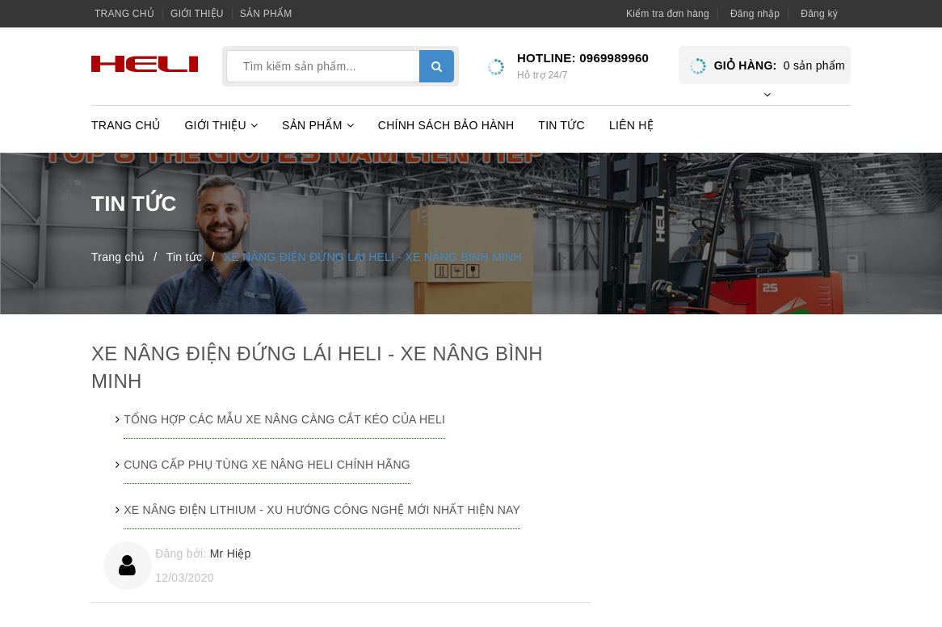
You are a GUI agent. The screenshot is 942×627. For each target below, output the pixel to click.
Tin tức (561, 125)
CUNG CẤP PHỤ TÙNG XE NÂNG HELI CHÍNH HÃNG (267, 464)
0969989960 (614, 58)
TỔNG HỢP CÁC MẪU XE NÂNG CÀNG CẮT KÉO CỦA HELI (284, 419)
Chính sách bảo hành (446, 125)
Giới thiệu (197, 13)
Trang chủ (124, 13)
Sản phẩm (266, 13)
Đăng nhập (755, 13)
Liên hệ (631, 125)
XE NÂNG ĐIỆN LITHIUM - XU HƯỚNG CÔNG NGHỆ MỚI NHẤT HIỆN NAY (322, 509)
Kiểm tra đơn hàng (667, 13)
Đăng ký (819, 13)
